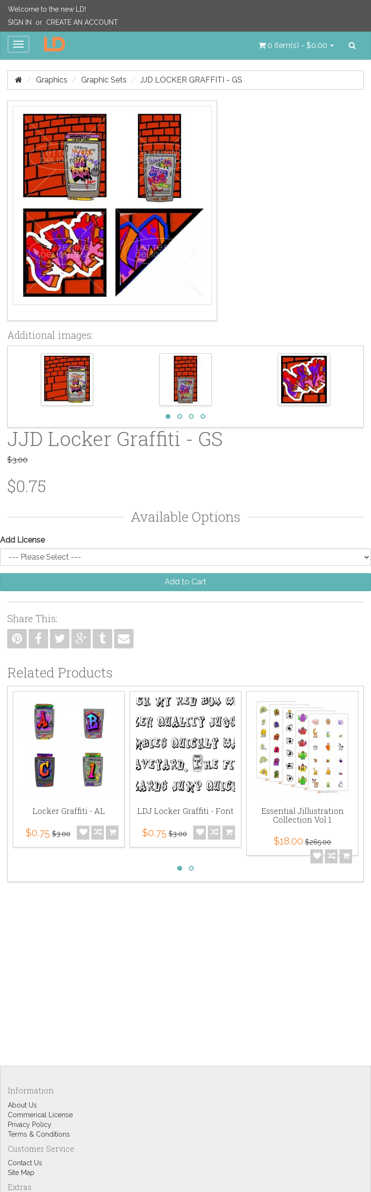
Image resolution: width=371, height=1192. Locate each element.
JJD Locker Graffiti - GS (191, 79)
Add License (22, 540)
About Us (22, 1105)
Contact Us (25, 1163)
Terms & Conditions (39, 1134)
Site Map (21, 1172)
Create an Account (82, 22)
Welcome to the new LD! (47, 9)
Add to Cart (185, 581)
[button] (296, 45)
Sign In (20, 22)
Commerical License (40, 1115)
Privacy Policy (29, 1124)
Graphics (51, 79)
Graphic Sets (104, 79)
